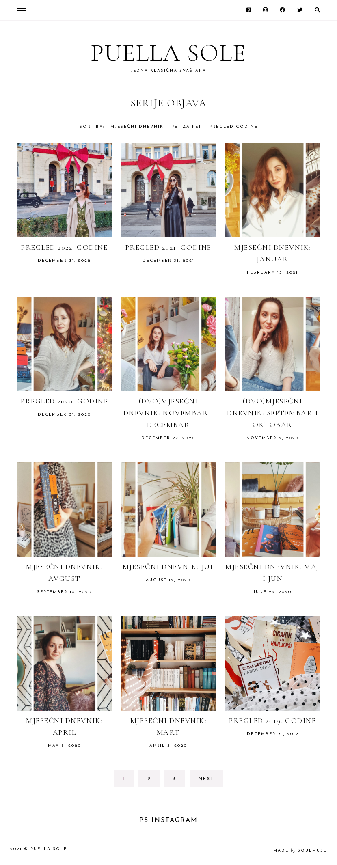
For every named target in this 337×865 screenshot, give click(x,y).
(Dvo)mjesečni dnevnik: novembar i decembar (168, 413)
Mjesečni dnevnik (137, 127)
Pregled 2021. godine (168, 247)
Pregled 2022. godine (64, 247)
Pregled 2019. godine (272, 720)
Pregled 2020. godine (64, 401)
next (206, 779)
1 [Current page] (128, 781)
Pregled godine (233, 127)
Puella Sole (168, 53)
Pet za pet (186, 127)
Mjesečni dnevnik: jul (169, 566)
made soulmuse (300, 850)
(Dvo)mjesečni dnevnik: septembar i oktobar (272, 413)
